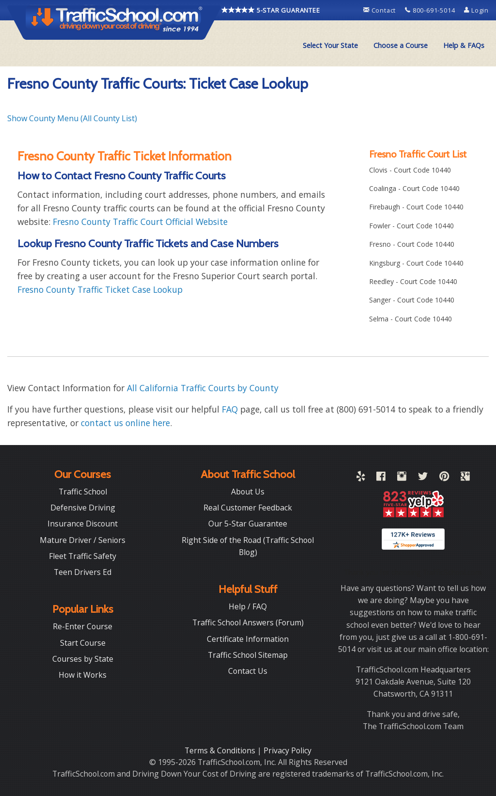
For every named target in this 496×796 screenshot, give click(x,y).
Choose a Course (400, 45)
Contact (380, 10)
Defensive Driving (82, 507)
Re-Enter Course (82, 626)
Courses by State (82, 658)
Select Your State (330, 45)
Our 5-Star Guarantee (247, 523)
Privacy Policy (287, 750)
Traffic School (83, 491)
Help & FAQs (463, 45)
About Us (247, 491)
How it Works (83, 674)
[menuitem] (330, 45)
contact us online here (125, 423)
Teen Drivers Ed (82, 572)
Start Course (83, 642)
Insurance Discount (82, 523)
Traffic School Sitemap (248, 655)
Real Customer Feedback (247, 507)
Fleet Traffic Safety (82, 556)
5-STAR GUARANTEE (270, 10)
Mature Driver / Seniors (82, 540)
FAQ (230, 409)
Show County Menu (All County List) (72, 118)
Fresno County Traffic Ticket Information (124, 155)
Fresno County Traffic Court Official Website (140, 221)
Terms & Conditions (221, 750)
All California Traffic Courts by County (203, 388)
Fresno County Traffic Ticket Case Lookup (100, 289)
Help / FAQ (248, 606)
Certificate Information (248, 639)
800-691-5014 (431, 10)
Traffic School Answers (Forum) (248, 622)
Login (476, 10)
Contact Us (247, 671)
